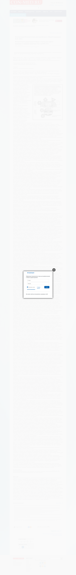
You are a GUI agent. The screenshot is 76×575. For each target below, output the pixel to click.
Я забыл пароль (38, 288)
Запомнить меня (31, 287)
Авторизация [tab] (30, 272)
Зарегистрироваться (31, 289)
